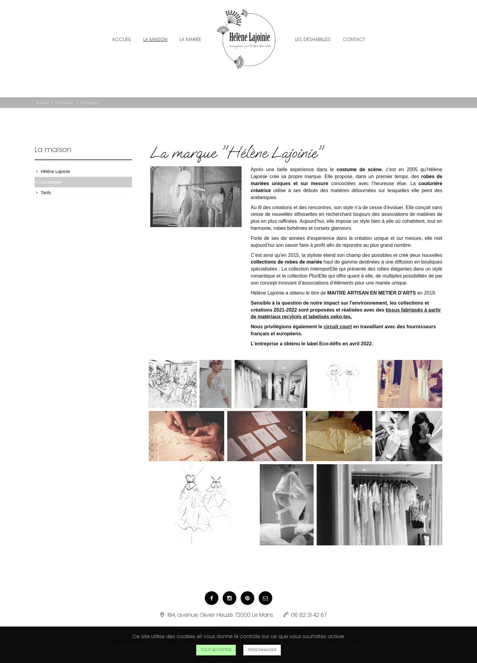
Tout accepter (216, 650)
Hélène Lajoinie (55, 167)
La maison (155, 35)
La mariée (190, 35)
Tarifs (46, 189)
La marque (51, 178)
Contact (354, 35)
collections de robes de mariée (286, 258)
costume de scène (359, 165)
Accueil (121, 35)
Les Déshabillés (313, 35)
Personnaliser (262, 650)
